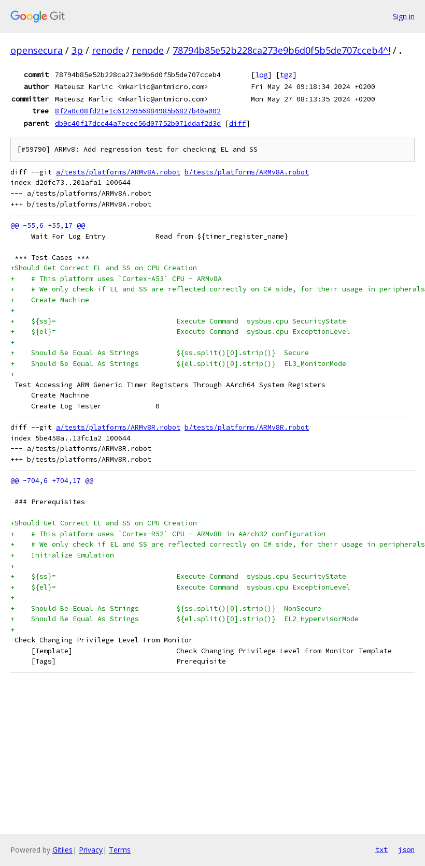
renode (107, 50)
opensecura (36, 50)
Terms (120, 850)
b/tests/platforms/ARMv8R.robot (247, 427)
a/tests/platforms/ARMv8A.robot (118, 172)
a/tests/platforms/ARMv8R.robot (118, 427)
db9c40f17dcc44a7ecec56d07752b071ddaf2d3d (138, 123)
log (261, 74)
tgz (286, 74)
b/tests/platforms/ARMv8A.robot (247, 172)
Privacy (91, 850)
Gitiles (62, 850)
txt (381, 849)
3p (77, 50)
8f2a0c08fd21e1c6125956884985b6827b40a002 (138, 110)
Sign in (404, 16)
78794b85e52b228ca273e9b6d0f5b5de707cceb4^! (281, 50)
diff (237, 123)
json (406, 849)
